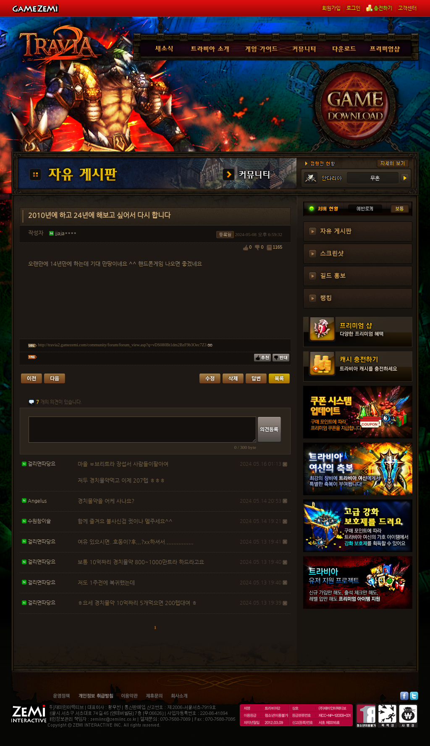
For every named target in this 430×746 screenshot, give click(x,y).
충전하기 (379, 8)
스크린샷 (331, 253)
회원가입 (331, 8)
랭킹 (326, 297)
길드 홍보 (333, 275)
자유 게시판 (335, 230)
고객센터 (407, 8)
